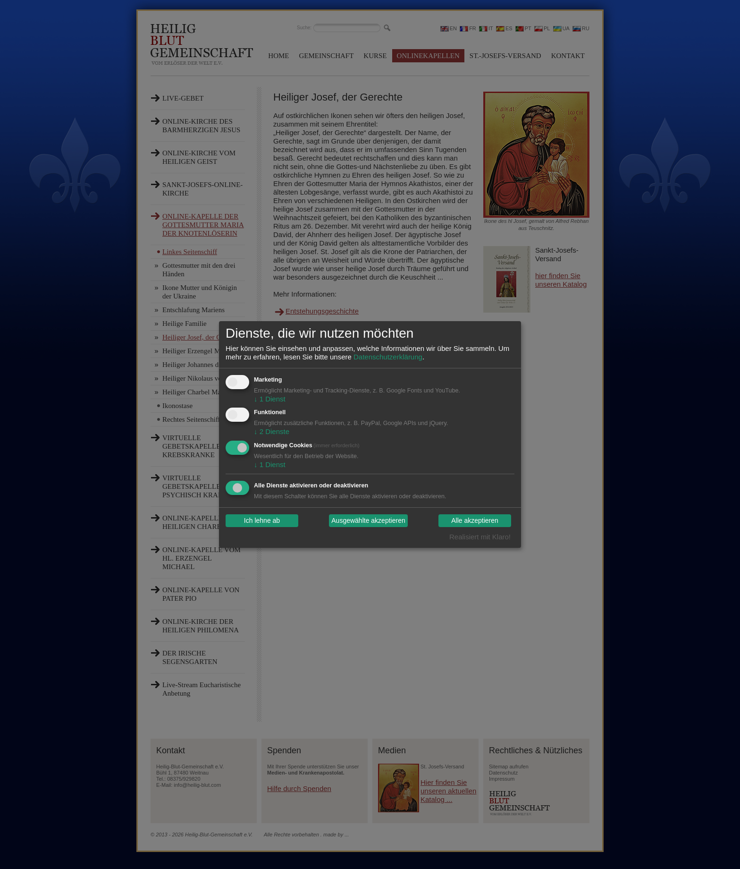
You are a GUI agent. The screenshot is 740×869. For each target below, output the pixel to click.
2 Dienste (271, 431)
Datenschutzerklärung (387, 357)
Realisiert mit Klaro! (480, 537)
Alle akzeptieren (474, 521)
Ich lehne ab (262, 521)
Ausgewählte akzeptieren (368, 521)
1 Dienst (270, 399)
